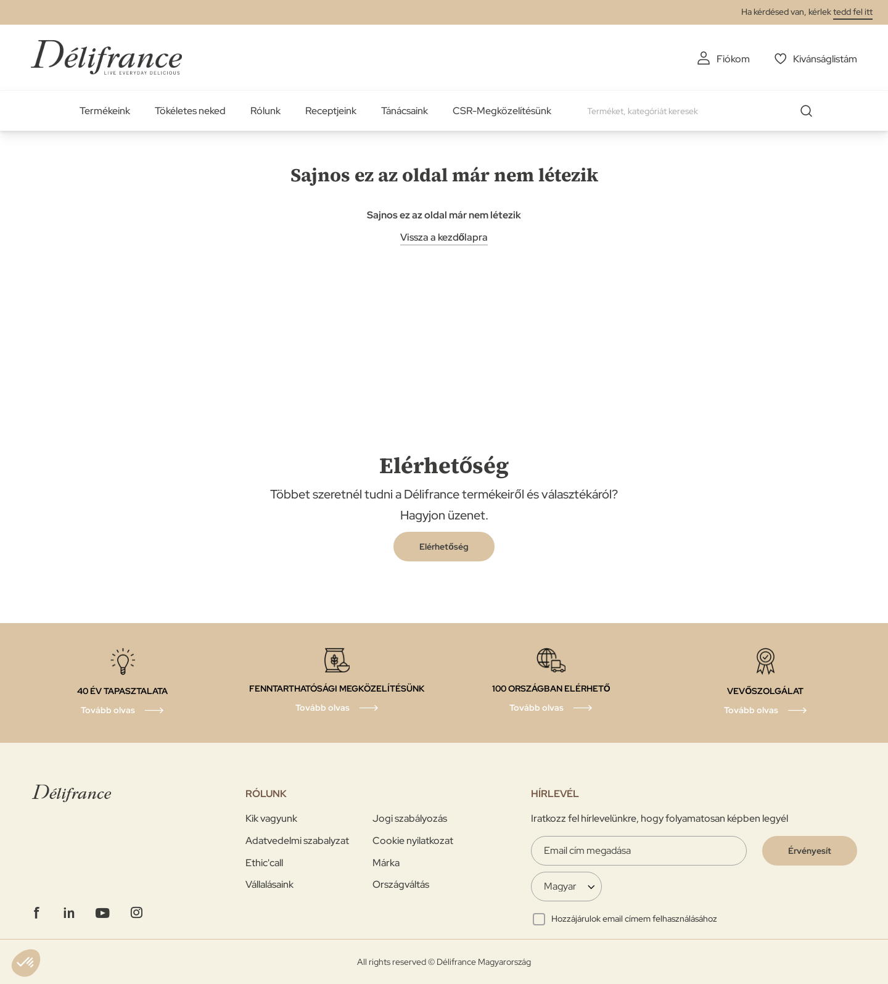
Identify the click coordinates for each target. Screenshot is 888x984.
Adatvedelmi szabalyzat (297, 840)
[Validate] (809, 851)
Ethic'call (264, 862)
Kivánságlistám (825, 58)
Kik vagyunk (271, 818)
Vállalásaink (269, 884)
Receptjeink (330, 110)
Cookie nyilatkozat (412, 840)
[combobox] (704, 111)
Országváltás (400, 884)
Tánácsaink (404, 110)
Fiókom (733, 58)
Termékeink (105, 110)
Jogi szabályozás (409, 818)
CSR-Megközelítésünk (502, 110)
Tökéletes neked (190, 110)
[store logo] (106, 57)
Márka (386, 862)
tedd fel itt (853, 11)
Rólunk (265, 110)
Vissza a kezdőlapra (444, 237)
